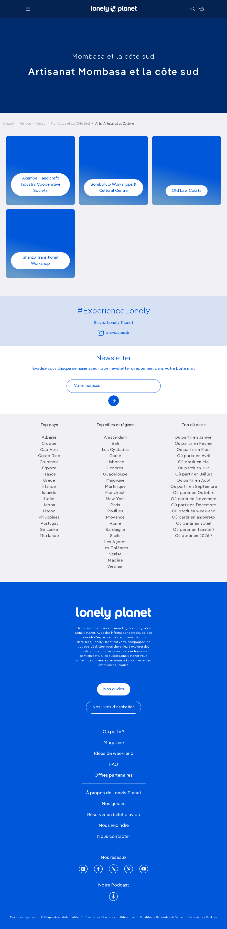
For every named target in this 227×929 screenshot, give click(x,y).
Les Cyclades (115, 450)
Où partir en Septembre (193, 487)
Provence (115, 517)
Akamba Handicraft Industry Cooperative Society (40, 184)
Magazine (113, 743)
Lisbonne (115, 462)
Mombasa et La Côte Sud (70, 123)
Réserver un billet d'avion (113, 814)
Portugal (49, 524)
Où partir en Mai (194, 462)
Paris (115, 505)
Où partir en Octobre (193, 493)
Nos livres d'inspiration (113, 707)
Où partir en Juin (194, 468)
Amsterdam (115, 438)
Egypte (49, 468)
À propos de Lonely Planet (113, 793)
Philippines (49, 517)
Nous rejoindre (114, 825)
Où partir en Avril (193, 456)
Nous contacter (113, 836)
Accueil (8, 123)
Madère (115, 560)
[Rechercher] (192, 9)
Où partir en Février (194, 444)
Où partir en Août (194, 481)
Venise (115, 554)
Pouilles (115, 511)
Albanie (49, 438)
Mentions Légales (22, 917)
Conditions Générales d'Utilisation (109, 917)
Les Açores (115, 542)
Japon (49, 505)
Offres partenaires (113, 775)
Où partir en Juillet (193, 474)
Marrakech (115, 493)
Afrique (25, 123)
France (49, 474)
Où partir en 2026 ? (194, 536)
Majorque (115, 481)
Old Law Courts (186, 191)
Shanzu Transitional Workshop (40, 261)
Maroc (49, 511)
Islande (49, 493)
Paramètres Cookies (203, 917)
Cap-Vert (49, 450)
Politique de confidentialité (60, 917)
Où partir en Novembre (194, 499)
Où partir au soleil (194, 524)
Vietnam (115, 567)
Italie (49, 499)
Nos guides (113, 689)
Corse (115, 456)
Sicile (115, 536)
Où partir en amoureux (193, 517)
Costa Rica (49, 456)
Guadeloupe (115, 474)
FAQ (113, 764)
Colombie (49, 462)
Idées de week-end (113, 753)
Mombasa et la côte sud (113, 57)
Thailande (49, 536)
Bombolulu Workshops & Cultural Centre (113, 188)
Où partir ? (113, 732)
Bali (115, 444)
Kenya (41, 123)
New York (115, 499)
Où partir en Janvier (194, 438)
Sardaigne (115, 530)
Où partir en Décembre (193, 505)
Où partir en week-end (194, 511)
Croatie (49, 444)
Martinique (115, 487)
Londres (115, 468)
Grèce (49, 481)
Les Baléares (115, 548)
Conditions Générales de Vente (161, 917)
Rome (115, 524)
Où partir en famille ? (193, 530)
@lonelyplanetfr (113, 333)
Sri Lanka (49, 530)
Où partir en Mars (194, 450)
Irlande (49, 487)
